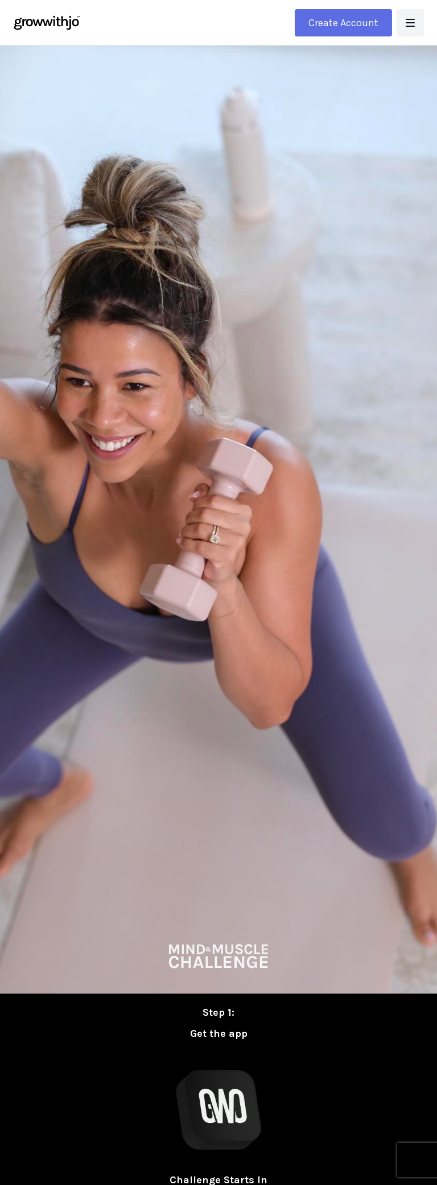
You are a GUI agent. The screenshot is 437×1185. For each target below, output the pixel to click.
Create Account (343, 23)
